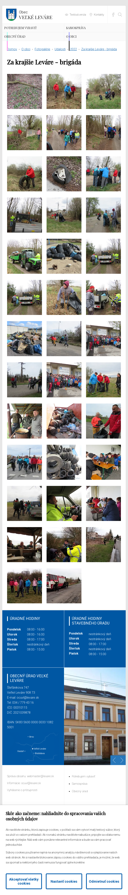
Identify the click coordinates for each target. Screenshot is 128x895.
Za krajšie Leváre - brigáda (99, 79)
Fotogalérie (42, 79)
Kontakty (99, 14)
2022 (73, 79)
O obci (80, 60)
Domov (12, 79)
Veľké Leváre (35, 14)
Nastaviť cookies (64, 881)
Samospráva (87, 34)
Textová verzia (78, 14)
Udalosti (60, 79)
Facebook (113, 15)
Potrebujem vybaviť (24, 37)
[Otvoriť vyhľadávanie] (120, 15)
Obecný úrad (26, 60)
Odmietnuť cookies (104, 881)
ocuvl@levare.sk (28, 727)
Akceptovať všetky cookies (24, 881)
